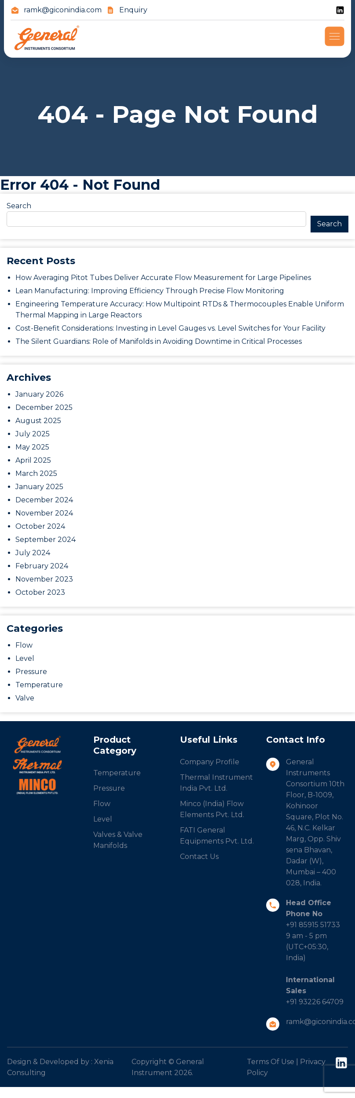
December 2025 (44, 407)
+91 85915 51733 (313, 925)
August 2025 (38, 420)
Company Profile (209, 762)
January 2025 (39, 487)
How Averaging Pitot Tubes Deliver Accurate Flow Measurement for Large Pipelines (163, 277)
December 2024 (44, 500)
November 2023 (44, 579)
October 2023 (40, 592)
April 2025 (33, 460)
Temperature (39, 685)
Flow (24, 645)
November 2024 (44, 513)
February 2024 (41, 566)
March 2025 (36, 473)
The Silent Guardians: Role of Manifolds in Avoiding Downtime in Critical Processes (158, 341)
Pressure (31, 671)
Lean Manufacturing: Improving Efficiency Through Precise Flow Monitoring (149, 291)
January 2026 (39, 394)
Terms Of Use (270, 1061)
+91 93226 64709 (315, 1002)
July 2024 (32, 553)
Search (19, 206)
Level (24, 658)
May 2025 (32, 447)
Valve (24, 698)
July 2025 (32, 434)
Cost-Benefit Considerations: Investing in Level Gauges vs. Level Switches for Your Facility (170, 328)
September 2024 (45, 539)
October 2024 (40, 526)
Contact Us (199, 856)
